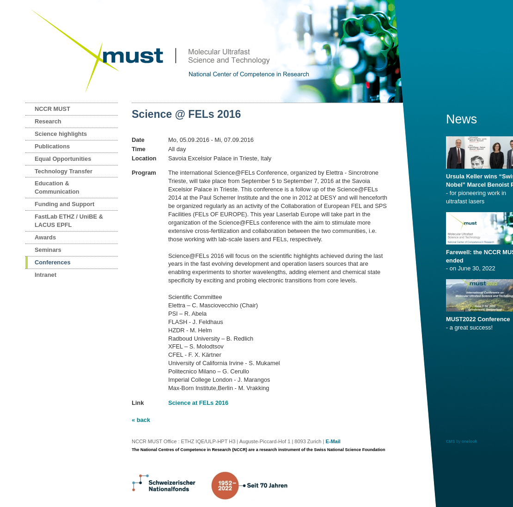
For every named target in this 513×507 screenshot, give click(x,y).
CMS (450, 441)
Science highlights (61, 133)
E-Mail (332, 441)
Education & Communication (57, 187)
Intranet (45, 274)
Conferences (53, 262)
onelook (469, 441)
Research (48, 121)
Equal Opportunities (63, 158)
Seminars (48, 249)
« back (141, 419)
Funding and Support (64, 204)
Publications (52, 146)
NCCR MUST (52, 108)
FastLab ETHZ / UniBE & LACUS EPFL (69, 220)
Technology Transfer (63, 171)
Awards (45, 237)
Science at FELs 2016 (198, 402)
